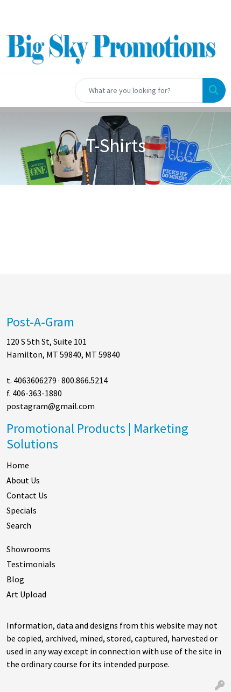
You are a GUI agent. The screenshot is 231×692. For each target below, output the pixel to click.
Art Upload (26, 594)
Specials (21, 510)
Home (17, 465)
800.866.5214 (84, 380)
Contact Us (26, 495)
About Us (23, 480)
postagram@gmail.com (50, 406)
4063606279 (35, 380)
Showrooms (28, 549)
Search (18, 525)
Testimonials (30, 564)
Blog (15, 579)
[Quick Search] (139, 90)
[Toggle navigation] (16, 90)
